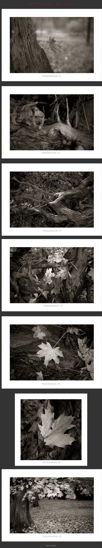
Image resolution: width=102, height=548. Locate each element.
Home (48, 545)
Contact (53, 545)
